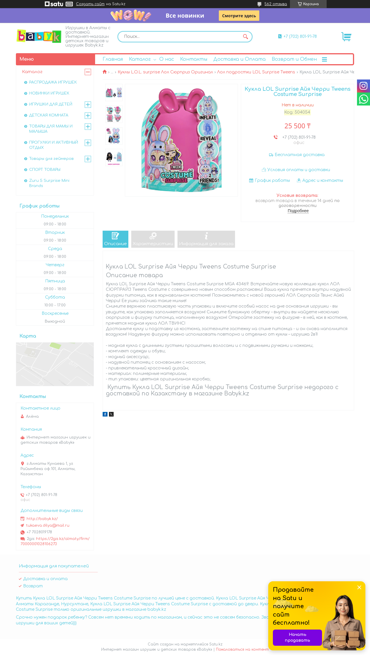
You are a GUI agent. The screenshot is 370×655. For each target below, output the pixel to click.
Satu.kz (216, 644)
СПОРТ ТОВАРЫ (44, 170)
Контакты (193, 59)
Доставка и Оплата (239, 59)
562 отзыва (275, 4)
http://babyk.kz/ (42, 519)
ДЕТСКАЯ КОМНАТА (48, 115)
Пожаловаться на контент (242, 649)
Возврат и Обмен (294, 59)
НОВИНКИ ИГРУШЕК (49, 93)
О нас (166, 59)
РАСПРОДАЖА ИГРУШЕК (53, 82)
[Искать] (245, 36)
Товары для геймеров (51, 159)
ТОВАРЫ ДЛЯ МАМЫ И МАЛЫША (51, 129)
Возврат (33, 586)
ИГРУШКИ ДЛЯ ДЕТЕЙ (50, 104)
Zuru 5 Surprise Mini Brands (49, 183)
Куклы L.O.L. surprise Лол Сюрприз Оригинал (165, 72)
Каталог (140, 59)
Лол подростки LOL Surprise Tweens (256, 72)
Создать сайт (90, 4)
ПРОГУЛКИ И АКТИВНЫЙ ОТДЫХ (53, 145)
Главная (113, 59)
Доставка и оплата (45, 579)
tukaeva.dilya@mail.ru (47, 525)
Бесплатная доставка (300, 155)
